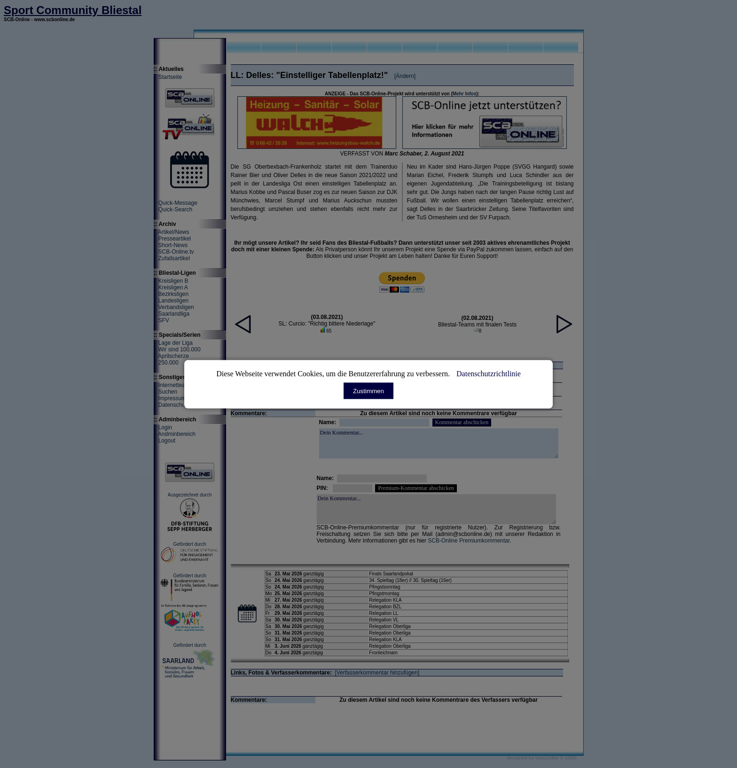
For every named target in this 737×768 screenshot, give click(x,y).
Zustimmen (368, 390)
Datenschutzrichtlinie (488, 373)
